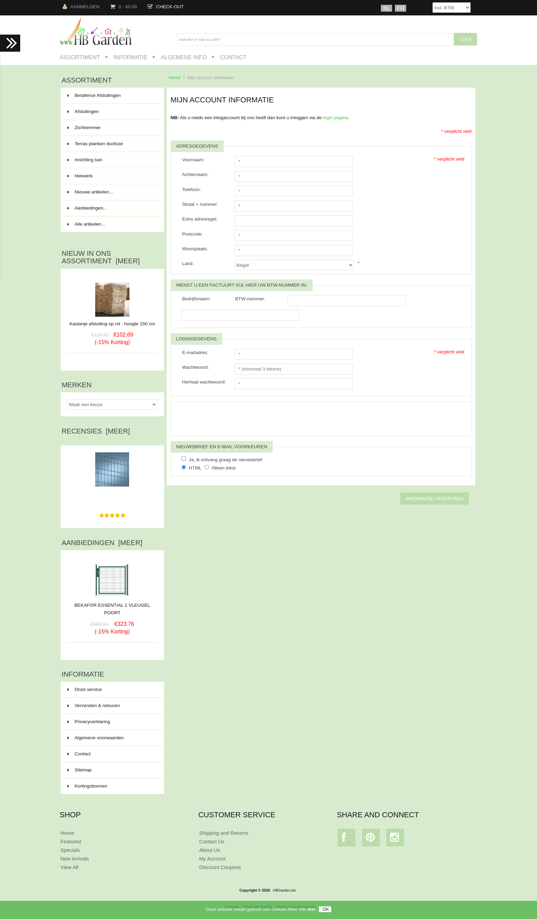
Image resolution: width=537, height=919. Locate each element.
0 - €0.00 (123, 6)
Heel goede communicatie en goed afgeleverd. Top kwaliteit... (112, 495)
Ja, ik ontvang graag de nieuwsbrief (225, 459)
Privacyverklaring (88, 721)
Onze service (84, 689)
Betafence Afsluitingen (111, 95)
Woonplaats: (195, 248)
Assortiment (80, 57)
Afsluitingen (111, 111)
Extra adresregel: (200, 219)
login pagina (335, 117)
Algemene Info (184, 57)
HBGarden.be (284, 890)
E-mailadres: (195, 352)
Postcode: (192, 234)
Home (174, 77)
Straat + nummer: (200, 204)
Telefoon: (191, 189)
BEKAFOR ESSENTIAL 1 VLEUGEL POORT (112, 606)
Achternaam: (195, 174)
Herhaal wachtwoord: (204, 382)
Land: (188, 263)
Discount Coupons (220, 867)
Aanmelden (81, 6)
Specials (70, 850)
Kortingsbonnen (87, 786)
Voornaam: (193, 159)
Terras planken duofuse (111, 144)
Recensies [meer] (96, 431)
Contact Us (211, 841)
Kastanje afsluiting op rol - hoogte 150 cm (112, 323)
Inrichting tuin (111, 160)
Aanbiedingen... (87, 208)
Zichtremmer (111, 127)
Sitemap (79, 769)
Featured (70, 841)
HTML (195, 467)
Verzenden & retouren (93, 705)
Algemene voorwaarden (95, 737)
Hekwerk (111, 176)
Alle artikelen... (86, 224)
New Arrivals (74, 858)
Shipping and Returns (223, 833)
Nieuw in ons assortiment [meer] (101, 257)
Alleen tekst (224, 467)
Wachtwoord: (195, 367)
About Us (209, 850)
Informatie (130, 57)
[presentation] (233, 418)
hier (312, 909)
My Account (212, 858)
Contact (233, 57)
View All (69, 867)
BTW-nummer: (250, 298)
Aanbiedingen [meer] (102, 542)
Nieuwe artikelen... (90, 191)
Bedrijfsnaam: (196, 298)
